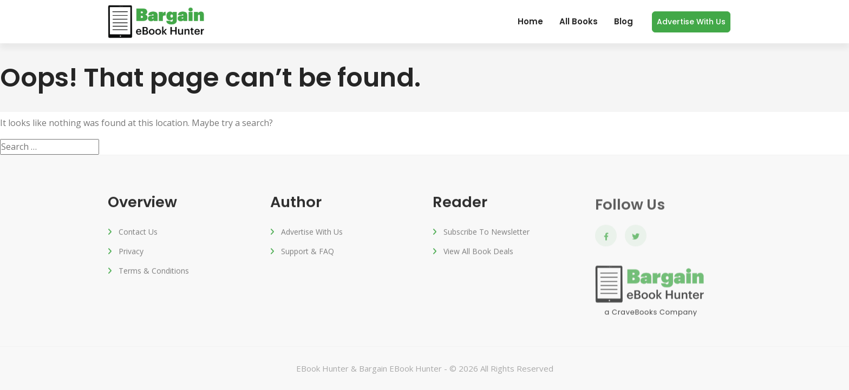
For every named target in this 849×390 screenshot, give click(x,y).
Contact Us (138, 233)
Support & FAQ (307, 252)
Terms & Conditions (154, 272)
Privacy (131, 252)
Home (530, 21)
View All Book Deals (478, 252)
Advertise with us (691, 21)
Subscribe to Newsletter (486, 233)
